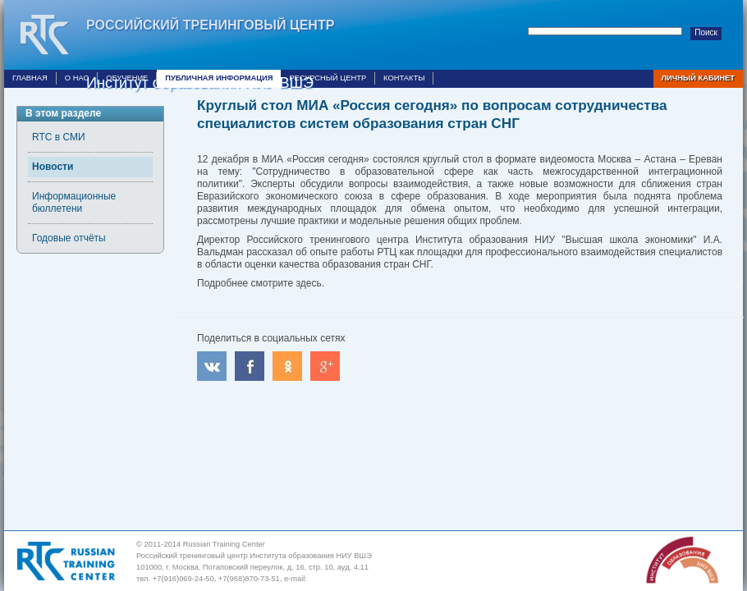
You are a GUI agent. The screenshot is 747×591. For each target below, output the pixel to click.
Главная (30, 78)
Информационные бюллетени (74, 202)
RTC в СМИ (58, 137)
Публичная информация (219, 78)
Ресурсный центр (327, 78)
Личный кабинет (698, 78)
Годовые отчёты (69, 238)
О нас (77, 78)
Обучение (127, 78)
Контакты (403, 78)
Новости (52, 166)
